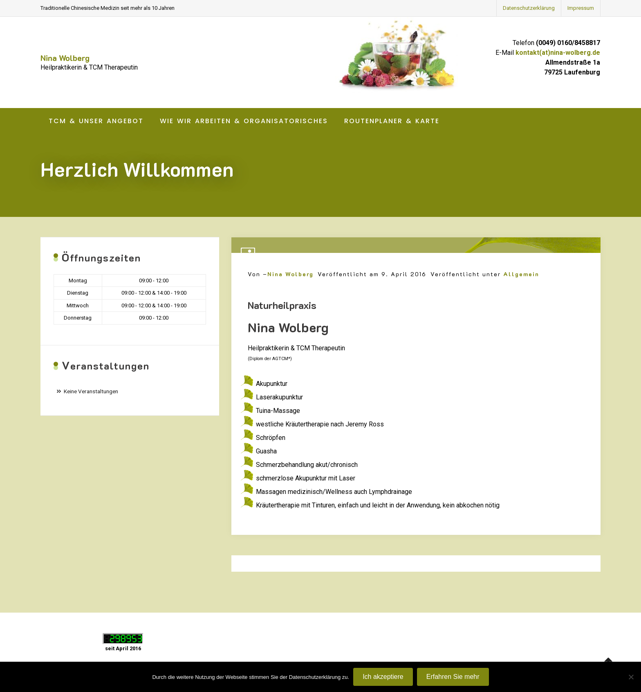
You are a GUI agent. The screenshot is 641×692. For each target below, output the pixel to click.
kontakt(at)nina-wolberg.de (557, 52)
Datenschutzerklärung (529, 8)
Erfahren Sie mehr (453, 676)
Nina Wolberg (65, 57)
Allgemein (521, 274)
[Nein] (631, 677)
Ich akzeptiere (383, 676)
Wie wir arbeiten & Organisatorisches (244, 121)
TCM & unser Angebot (96, 121)
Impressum (580, 8)
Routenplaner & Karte (391, 121)
